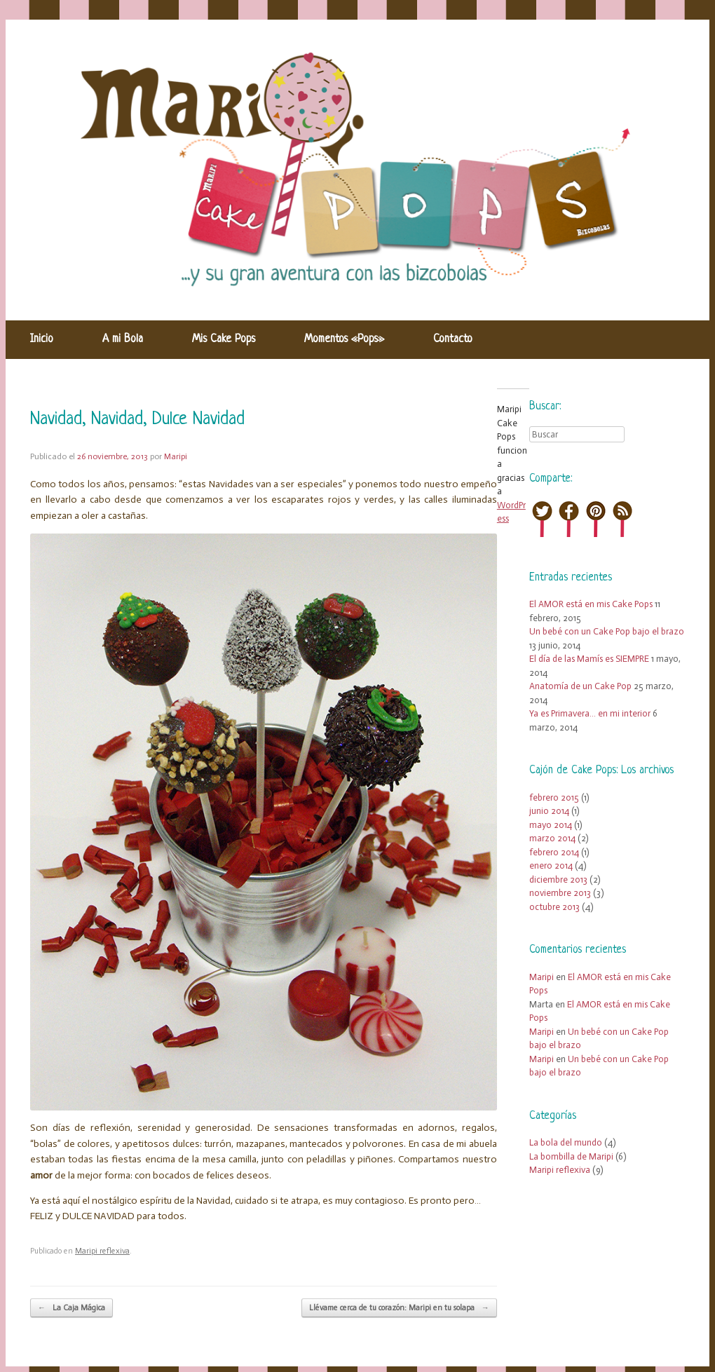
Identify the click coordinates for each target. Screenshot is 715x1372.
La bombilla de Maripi (571, 1156)
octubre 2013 (554, 907)
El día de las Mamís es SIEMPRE (589, 658)
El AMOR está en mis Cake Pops (591, 604)
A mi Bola (122, 339)
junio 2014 (549, 811)
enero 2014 (551, 865)
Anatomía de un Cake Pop (580, 686)
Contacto (452, 339)
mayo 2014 (550, 825)
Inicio (41, 339)
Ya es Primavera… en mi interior (590, 713)
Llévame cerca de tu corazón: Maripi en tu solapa (399, 1309)
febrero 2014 (554, 852)
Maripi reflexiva (102, 1251)
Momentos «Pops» (344, 339)
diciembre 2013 (558, 879)
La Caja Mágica (71, 1309)
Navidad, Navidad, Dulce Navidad (137, 419)
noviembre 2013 (560, 893)
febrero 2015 (554, 797)
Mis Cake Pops (223, 339)
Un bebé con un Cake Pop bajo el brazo (606, 631)
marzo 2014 (552, 838)
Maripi (175, 456)
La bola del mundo (565, 1142)
